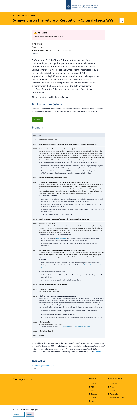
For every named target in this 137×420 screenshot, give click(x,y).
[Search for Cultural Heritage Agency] (121, 20)
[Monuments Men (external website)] (61, 238)
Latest (24, 15)
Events (32, 15)
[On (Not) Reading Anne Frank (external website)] (81, 326)
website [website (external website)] (97, 352)
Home (16, 15)
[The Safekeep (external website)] (65, 326)
